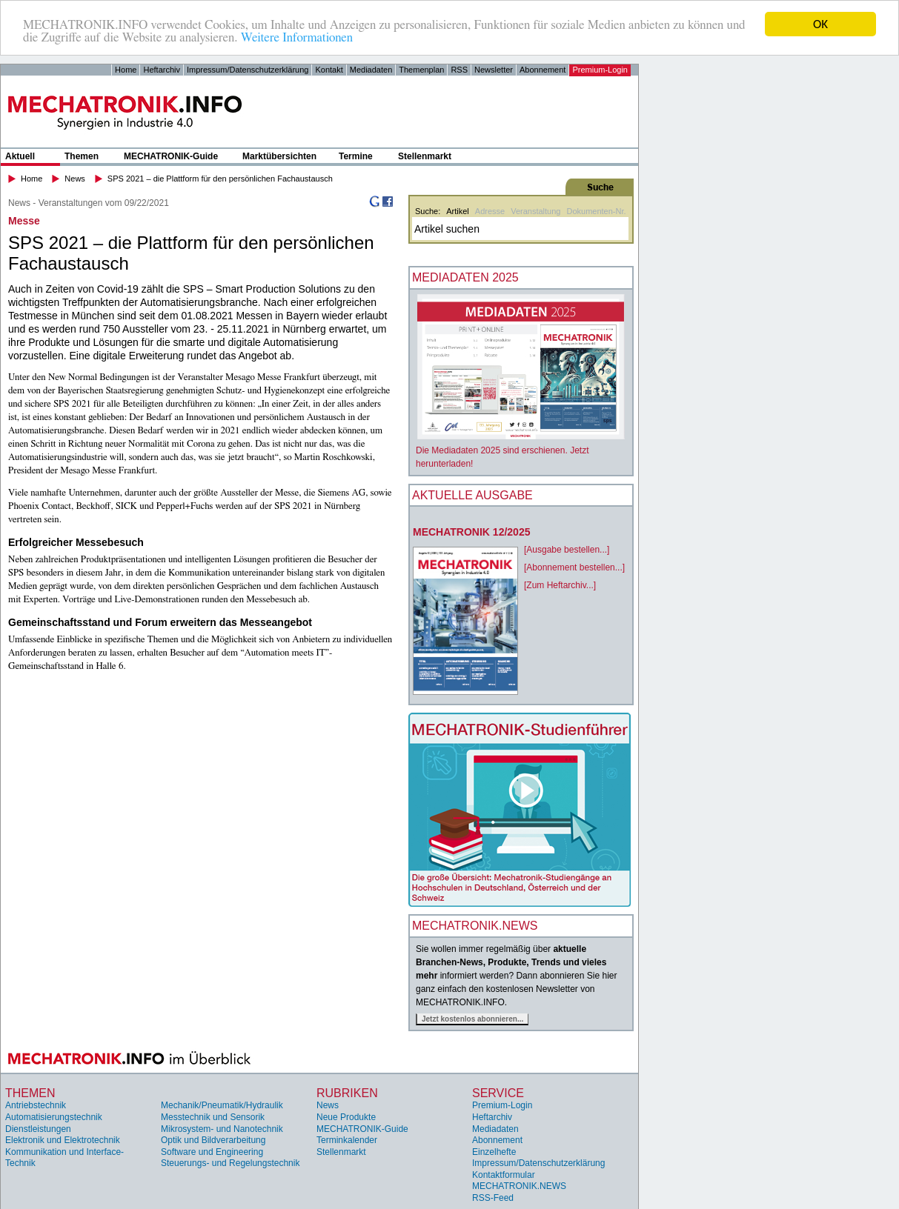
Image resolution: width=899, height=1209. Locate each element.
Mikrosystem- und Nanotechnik (222, 1128)
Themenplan (421, 69)
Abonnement (542, 69)
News (74, 178)
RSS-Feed (493, 1198)
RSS (459, 69)
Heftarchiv (161, 69)
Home (125, 69)
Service (498, 1093)
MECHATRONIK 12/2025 (471, 532)
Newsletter (493, 69)
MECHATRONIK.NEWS (519, 1186)
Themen (81, 156)
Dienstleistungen (38, 1128)
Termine (356, 156)
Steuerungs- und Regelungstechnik (230, 1163)
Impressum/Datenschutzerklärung (247, 69)
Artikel (457, 211)
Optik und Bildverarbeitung (213, 1140)
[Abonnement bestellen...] (574, 567)
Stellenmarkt (424, 156)
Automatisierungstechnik (53, 1117)
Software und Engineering (212, 1152)
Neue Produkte (346, 1117)
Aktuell (20, 156)
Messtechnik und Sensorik (213, 1117)
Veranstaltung (535, 211)
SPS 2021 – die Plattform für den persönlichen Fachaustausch (220, 178)
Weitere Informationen (297, 36)
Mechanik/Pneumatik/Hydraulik (222, 1105)
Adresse (490, 211)
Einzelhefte (494, 1152)
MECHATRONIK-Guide (171, 156)
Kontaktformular (503, 1175)
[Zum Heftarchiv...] (560, 585)
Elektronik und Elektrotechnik (62, 1140)
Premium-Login (600, 69)
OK (820, 24)
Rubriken (347, 1093)
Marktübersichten (279, 156)
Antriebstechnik (35, 1105)
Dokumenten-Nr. (596, 211)
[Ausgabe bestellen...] (566, 549)
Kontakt (328, 69)
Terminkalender (346, 1140)
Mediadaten (371, 69)
